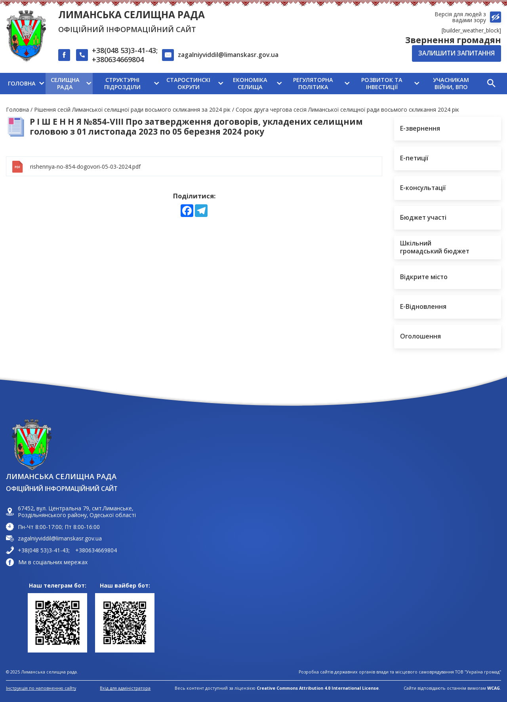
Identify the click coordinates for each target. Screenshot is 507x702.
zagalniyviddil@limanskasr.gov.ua (228, 54)
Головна (17, 109)
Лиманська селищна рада (131, 14)
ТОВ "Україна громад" (478, 672)
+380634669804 (118, 59)
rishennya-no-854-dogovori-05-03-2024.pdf (85, 166)
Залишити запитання (456, 53)
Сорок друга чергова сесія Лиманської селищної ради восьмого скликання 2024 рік (347, 109)
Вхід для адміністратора (125, 688)
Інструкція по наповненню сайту (41, 688)
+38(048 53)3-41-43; (125, 50)
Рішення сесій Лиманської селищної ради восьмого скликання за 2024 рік (132, 109)
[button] (491, 83)
